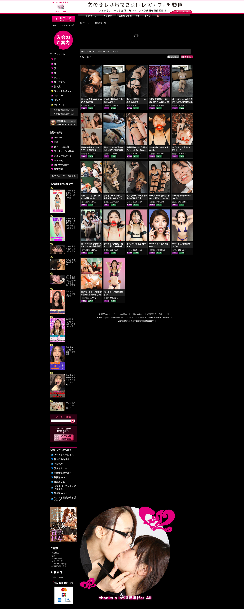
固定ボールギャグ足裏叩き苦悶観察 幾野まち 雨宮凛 (91, 294)
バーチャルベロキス (64, 455)
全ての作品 (64, 110)
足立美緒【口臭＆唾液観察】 (70, 293)
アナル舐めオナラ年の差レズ (70, 405)
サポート (55, 556)
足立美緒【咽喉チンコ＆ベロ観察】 (70, 350)
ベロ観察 (58, 464)
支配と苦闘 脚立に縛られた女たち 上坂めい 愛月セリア (159, 102)
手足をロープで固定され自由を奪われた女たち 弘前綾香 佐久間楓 (137, 198)
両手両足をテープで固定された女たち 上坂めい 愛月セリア (137, 150)
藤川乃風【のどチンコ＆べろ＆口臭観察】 (70, 322)
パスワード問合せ (59, 564)
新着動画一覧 (57, 558)
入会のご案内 (57, 577)
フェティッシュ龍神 (64, 151)
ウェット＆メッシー (64, 91)
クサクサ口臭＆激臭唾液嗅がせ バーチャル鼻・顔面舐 (71, 280)
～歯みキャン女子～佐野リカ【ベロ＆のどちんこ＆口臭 (70, 223)
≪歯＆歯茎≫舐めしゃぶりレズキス (70, 250)
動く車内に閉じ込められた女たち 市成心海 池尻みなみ (91, 246)
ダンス (57, 100)
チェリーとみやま (62, 155)
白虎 (56, 142)
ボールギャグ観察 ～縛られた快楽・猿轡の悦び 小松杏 (114, 246)
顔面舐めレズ (60, 477)
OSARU (58, 137)
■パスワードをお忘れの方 (63, 25)
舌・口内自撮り (61, 459)
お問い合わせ (137, 314)
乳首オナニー (60, 468)
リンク (170, 314)
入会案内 (55, 553)
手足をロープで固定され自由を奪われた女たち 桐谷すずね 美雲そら (114, 198)
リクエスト (59, 104)
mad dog (58, 160)
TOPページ (84, 23)
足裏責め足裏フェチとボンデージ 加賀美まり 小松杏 (91, 150)
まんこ (57, 77)
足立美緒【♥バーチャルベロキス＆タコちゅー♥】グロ (71, 380)
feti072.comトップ (107, 314)
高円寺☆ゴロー (61, 165)
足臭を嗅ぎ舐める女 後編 (71, 262)
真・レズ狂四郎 (61, 146)
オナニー (58, 95)
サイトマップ (57, 561)
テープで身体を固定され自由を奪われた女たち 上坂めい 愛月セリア (159, 198)
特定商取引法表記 (59, 566)
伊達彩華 (58, 169)
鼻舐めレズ (59, 482)
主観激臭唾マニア (62, 473)
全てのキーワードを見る (64, 176)
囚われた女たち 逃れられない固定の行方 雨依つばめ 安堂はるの (113, 150)
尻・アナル (59, 82)
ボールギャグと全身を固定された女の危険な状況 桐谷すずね (182, 102)
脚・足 (57, 86)
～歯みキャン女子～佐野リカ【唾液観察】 (70, 194)
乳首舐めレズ (60, 493)
